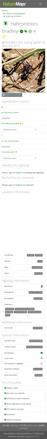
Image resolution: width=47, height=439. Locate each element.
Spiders (5, 10)
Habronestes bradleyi (11, 112)
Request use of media (12, 95)
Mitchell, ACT (38, 273)
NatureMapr (9, 312)
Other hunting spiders (15, 13)
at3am (31, 434)
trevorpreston (6, 152)
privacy (28, 436)
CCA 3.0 (36, 436)
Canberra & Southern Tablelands (24, 309)
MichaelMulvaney (7, 123)
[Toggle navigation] (40, 4)
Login (10, 172)
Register (19, 172)
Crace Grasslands (37, 267)
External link (38, 375)
